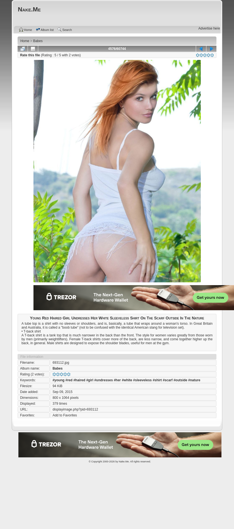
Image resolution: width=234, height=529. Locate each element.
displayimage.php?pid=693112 (75, 409)
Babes (57, 368)
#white (127, 380)
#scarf (167, 380)
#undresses (103, 380)
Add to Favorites (64, 415)
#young (58, 380)
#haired (79, 380)
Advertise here (209, 28)
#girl (89, 380)
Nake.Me (124, 461)
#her (117, 380)
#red (68, 380)
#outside (180, 380)
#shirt (157, 380)
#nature (194, 380)
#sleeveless (142, 380)
